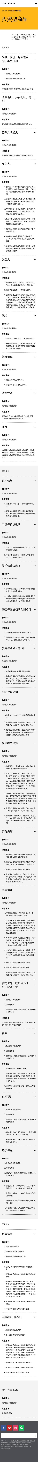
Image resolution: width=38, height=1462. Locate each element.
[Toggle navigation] (36, 3)
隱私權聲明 (12, 1442)
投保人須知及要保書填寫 (7, 1446)
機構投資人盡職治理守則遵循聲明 (20, 1440)
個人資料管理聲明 (27, 1442)
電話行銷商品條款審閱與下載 (23, 1446)
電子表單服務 (7, 1413)
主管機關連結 (4, 1442)
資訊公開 (32, 1440)
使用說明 (18, 1442)
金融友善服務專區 (6, 1448)
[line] (21, 1428)
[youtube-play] (9, 1428)
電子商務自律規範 (6, 1444)
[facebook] (3, 1428)
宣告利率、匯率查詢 (22, 1444)
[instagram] (15, 1428)
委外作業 (13, 1444)
